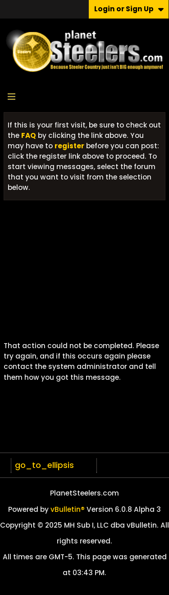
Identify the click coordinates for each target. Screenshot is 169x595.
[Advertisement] (84, 274)
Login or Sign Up (129, 9)
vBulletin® (67, 509)
